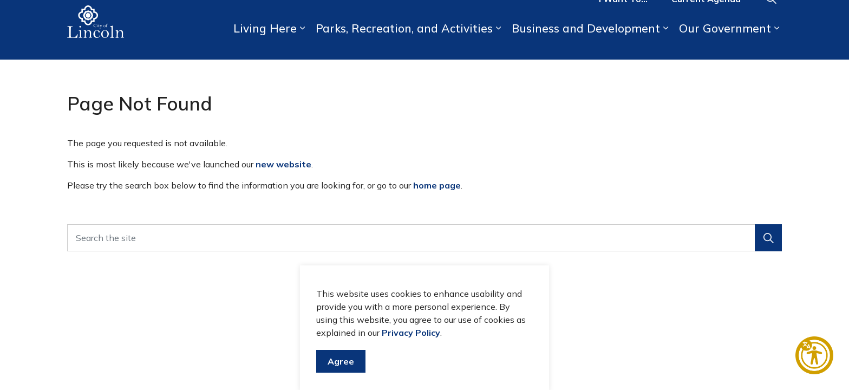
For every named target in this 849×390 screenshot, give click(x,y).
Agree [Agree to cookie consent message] (341, 374)
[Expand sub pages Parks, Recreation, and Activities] (498, 45)
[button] (768, 237)
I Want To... (623, 15)
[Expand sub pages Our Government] (776, 45)
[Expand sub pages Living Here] (302, 45)
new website (283, 164)
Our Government (725, 44)
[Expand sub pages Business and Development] (665, 45)
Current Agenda (706, 15)
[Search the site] (424, 237)
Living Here (265, 44)
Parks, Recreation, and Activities (404, 44)
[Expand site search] (771, 15)
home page (437, 185)
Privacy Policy (411, 345)
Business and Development (586, 44)
